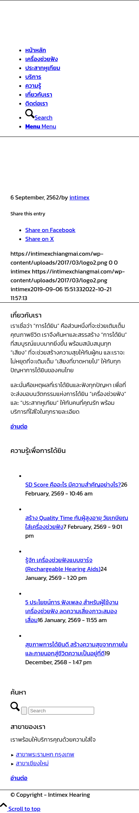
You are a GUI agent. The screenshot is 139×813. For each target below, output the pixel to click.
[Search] (38, 117)
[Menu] (40, 126)
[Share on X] (39, 238)
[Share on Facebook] (50, 229)
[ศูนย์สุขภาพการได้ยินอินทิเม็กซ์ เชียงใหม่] (66, 35)
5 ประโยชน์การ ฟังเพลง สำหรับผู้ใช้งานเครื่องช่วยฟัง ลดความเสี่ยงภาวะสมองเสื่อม (71, 611)
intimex (79, 197)
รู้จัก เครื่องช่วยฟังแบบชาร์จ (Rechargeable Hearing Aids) (62, 564)
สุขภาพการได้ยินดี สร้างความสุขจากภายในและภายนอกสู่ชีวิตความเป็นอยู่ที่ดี (76, 649)
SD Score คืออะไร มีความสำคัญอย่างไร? (73, 484)
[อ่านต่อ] (18, 426)
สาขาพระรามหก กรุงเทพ (45, 754)
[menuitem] (77, 50)
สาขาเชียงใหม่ (32, 763)
